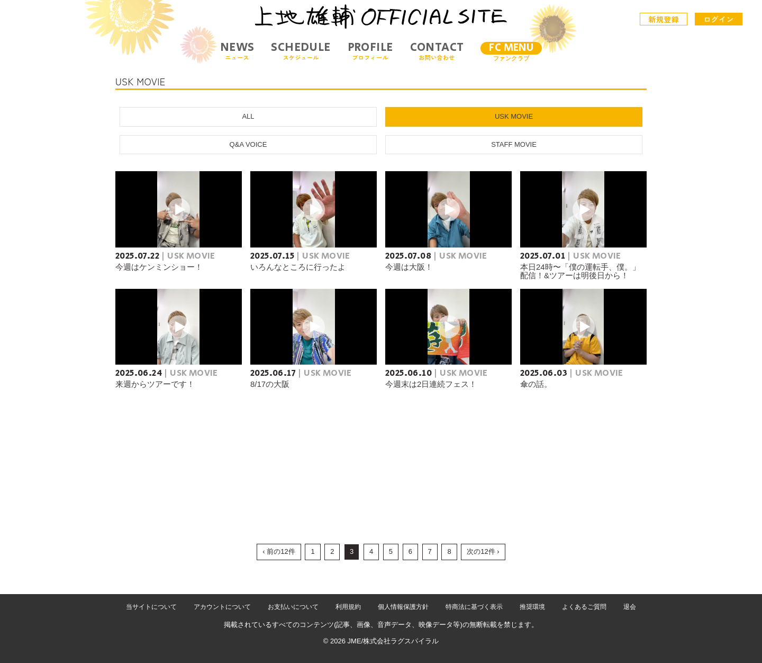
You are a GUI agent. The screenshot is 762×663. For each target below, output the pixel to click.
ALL (248, 116)
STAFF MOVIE (514, 144)
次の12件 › (483, 551)
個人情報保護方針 (403, 607)
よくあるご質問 (584, 607)
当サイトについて (151, 607)
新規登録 (664, 19)
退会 (629, 607)
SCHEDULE (300, 51)
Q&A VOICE (248, 144)
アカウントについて (222, 607)
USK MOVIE (514, 116)
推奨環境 (532, 607)
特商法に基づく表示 (474, 607)
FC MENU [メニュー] (511, 48)
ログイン (718, 19)
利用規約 (348, 607)
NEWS (237, 51)
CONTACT (437, 51)
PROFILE (370, 51)
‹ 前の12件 (278, 551)
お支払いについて (293, 607)
